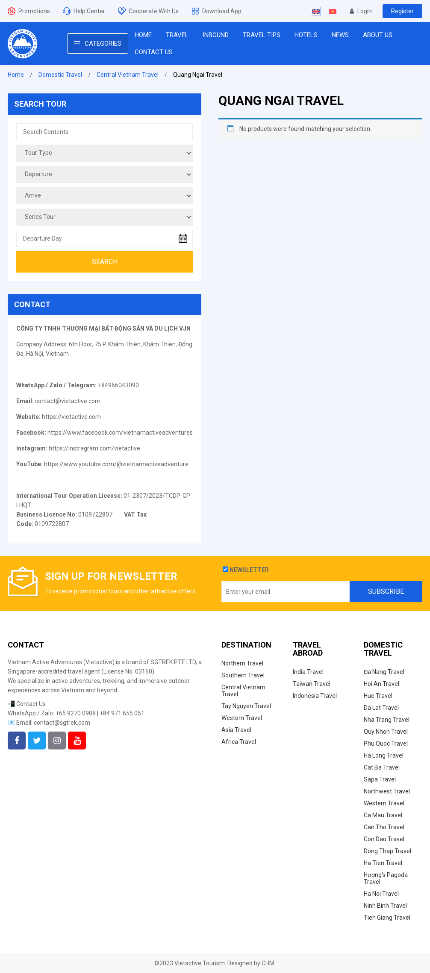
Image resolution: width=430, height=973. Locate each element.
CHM (268, 963)
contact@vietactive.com (67, 401)
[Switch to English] (316, 11)
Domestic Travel (60, 74)
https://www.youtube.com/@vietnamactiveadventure (116, 464)
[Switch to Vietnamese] (332, 11)
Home (16, 74)
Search (105, 262)
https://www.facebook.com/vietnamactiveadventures (120, 432)
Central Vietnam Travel (128, 74)
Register (402, 11)
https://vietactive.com (71, 416)
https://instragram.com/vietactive (94, 448)
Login (361, 11)
